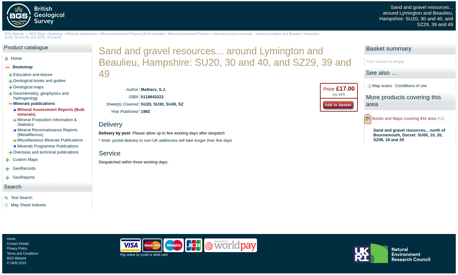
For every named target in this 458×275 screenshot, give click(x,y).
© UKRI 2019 (16, 263)
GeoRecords (24, 168)
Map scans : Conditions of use (399, 85)
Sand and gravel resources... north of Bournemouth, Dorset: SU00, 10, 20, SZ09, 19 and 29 (409, 135)
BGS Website (14, 34)
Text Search (21, 197)
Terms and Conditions (22, 253)
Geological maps (28, 87)
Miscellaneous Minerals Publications (50, 140)
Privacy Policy (17, 248)
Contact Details (18, 243)
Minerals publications (81, 34)
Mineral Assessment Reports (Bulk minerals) (133, 34)
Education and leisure (32, 74)
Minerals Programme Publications (47, 146)
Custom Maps (25, 159)
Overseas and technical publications (46, 152)
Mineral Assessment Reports (189, 34)
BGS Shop (37, 34)
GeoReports (24, 177)
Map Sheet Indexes (28, 205)
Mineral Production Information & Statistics (47, 122)
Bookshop (55, 34)
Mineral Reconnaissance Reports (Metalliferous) (47, 132)
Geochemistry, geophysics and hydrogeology (41, 95)
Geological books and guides (39, 80)
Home (16, 58)
